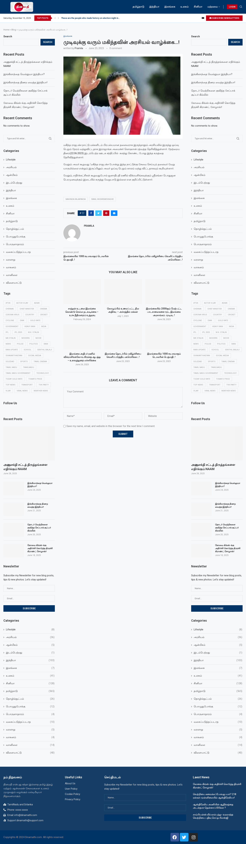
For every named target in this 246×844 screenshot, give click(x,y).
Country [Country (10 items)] (217, 315)
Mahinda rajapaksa (76, 199)
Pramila (79, 48)
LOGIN (232, 7)
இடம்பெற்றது (202, 182)
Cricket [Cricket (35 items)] (231, 315)
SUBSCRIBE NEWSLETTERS (224, 18)
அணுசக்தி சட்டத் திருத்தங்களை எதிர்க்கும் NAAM (213, 467)
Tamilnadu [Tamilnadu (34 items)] (216, 367)
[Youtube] (203, 18)
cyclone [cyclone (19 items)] (197, 320)
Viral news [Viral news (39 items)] (209, 391)
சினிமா (198, 6)
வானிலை (199, 275)
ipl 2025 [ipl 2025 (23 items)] (206, 332)
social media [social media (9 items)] (222, 355)
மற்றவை (212, 6)
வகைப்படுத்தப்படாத (206, 252)
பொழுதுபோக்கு (203, 236)
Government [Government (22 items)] (199, 326)
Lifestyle (198, 159)
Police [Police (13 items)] (208, 344)
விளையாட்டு (201, 282)
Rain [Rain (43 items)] (233, 344)
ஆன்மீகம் (199, 175)
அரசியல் (199, 167)
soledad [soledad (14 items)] (197, 361)
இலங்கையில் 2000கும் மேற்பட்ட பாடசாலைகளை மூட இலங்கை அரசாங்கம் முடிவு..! (164, 312)
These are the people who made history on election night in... (90, 18)
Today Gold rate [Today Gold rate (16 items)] (201, 379)
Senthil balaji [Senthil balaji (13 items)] (232, 350)
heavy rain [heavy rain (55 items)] (217, 326)
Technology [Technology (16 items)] (230, 373)
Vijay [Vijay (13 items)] (196, 391)
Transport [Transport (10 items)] (214, 385)
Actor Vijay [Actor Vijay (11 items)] (210, 303)
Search (195, 36)
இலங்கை (169, 6)
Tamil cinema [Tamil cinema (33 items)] (228, 361)
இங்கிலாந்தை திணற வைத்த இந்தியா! (213, 82)
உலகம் (184, 6)
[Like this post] (83, 213)
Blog (13, 29)
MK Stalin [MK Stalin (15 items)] (198, 338)
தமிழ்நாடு (138, 6)
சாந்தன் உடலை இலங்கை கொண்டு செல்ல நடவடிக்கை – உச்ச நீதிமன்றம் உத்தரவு (82, 312)
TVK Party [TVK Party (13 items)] (231, 385)
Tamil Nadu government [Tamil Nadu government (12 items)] (205, 373)
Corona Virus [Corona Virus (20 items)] (200, 315)
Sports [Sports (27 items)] (211, 361)
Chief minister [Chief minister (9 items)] (214, 309)
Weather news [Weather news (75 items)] (228, 391)
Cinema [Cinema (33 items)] (231, 309)
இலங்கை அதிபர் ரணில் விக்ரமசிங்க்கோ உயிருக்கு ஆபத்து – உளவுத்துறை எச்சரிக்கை (82, 357)
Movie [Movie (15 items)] (226, 338)
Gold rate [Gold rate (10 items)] (223, 320)
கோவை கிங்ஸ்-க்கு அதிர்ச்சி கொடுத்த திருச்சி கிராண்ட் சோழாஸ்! (227, 548)
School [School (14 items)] (215, 350)
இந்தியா (154, 6)
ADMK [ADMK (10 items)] (224, 303)
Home (6, 29)
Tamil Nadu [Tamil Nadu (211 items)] (199, 367)
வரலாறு (198, 259)
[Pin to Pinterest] (106, 213)
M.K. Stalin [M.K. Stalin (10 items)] (221, 332)
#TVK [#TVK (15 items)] (195, 303)
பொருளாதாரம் (203, 244)
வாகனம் (199, 267)
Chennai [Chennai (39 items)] (197, 309)
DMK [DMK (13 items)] (210, 320)
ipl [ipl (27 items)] (194, 332)
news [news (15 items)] (196, 344)
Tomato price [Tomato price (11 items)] (223, 379)
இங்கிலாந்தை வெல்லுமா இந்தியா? (211, 74)
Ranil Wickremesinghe (102, 199)
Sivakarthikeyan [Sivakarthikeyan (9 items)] (201, 355)
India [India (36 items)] (231, 326)
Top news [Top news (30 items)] (198, 385)
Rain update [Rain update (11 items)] (199, 350)
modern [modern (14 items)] (213, 338)
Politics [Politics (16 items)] (221, 344)
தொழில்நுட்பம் (203, 228)
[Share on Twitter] (98, 213)
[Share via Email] (114, 213)
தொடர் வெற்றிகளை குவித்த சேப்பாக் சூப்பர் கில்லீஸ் (227, 527)
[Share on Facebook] (91, 213)
